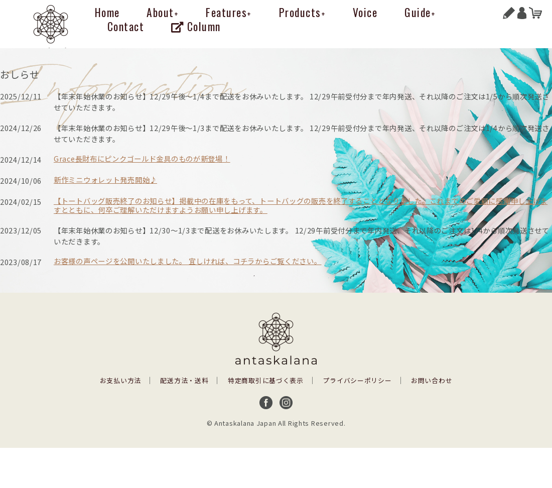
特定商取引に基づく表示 (266, 380)
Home (107, 12)
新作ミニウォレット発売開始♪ (105, 179)
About (163, 12)
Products (302, 12)
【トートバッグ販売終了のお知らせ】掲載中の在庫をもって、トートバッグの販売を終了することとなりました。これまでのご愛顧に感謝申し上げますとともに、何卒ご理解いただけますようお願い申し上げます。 (300, 205)
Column (196, 26)
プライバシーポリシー (357, 380)
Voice (365, 12)
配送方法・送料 (184, 380)
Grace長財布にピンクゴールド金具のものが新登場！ (142, 158)
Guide (420, 12)
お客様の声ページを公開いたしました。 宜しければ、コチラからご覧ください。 (188, 261)
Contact (126, 26)
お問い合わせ (431, 380)
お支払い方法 (120, 380)
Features (229, 12)
